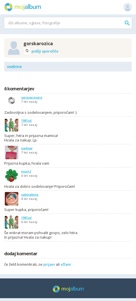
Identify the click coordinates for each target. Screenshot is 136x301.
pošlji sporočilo (41, 51)
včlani (66, 264)
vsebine (14, 66)
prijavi (49, 264)
